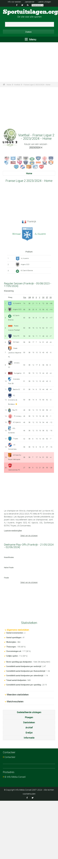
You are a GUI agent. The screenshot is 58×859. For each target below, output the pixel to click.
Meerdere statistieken (18, 694)
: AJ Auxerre (39, 233)
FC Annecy (17, 416)
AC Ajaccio (17, 422)
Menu (30, 39)
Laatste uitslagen (44, 2)
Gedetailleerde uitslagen (29, 712)
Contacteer (9, 757)
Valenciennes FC (14, 470)
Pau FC (14, 410)
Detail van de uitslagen (29, 535)
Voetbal (17, 84)
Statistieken (29, 722)
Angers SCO (25, 264)
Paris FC (16, 336)
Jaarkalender (29, 2)
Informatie (29, 737)
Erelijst (29, 732)
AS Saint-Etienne (27, 270)
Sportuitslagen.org (30, 12)
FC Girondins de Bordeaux (12, 399)
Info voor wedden (14, 2)
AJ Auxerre (25, 258)
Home (9, 84)
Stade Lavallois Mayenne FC (14, 352)
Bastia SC (16, 389)
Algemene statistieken (18, 629)
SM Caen (16, 342)
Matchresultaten (15, 701)
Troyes (15, 438)
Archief (29, 727)
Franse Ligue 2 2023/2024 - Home (37, 84)
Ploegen (29, 717)
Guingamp (17, 373)
